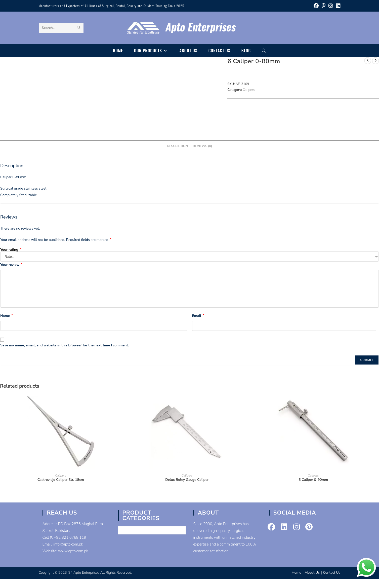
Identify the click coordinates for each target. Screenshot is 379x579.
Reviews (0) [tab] (202, 146)
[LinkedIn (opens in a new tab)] (337, 6)
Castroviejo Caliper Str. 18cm (60, 479)
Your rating (10, 249)
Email (198, 315)
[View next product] (375, 60)
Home (296, 572)
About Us (312, 572)
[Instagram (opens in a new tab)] (330, 6)
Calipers (249, 90)
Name (6, 315)
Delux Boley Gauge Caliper (186, 479)
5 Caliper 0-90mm (313, 479)
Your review (11, 264)
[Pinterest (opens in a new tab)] (323, 6)
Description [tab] (177, 146)
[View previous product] (367, 60)
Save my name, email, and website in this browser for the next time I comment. (64, 345)
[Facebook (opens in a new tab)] (316, 6)
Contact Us (332, 572)
